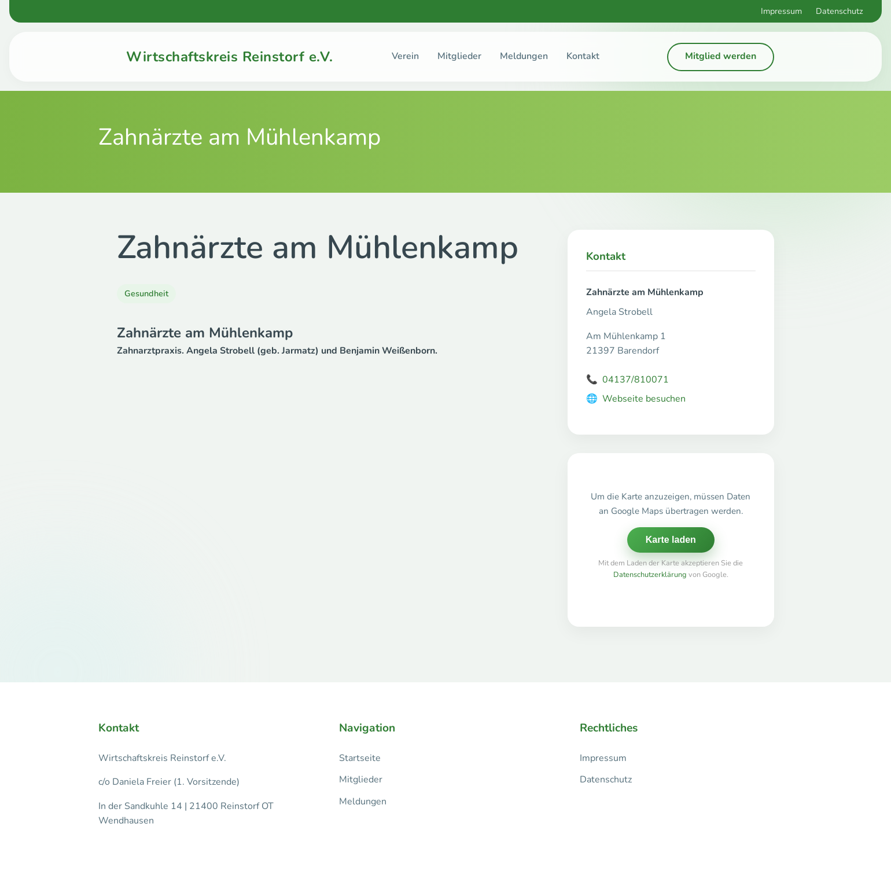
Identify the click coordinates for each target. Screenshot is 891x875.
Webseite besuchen (636, 399)
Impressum (781, 11)
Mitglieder (459, 56)
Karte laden (671, 540)
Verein (405, 56)
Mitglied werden (720, 56)
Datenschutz (839, 11)
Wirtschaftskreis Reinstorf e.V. (229, 56)
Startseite (360, 758)
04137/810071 (627, 380)
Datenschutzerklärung (650, 574)
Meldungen (524, 56)
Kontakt (582, 56)
